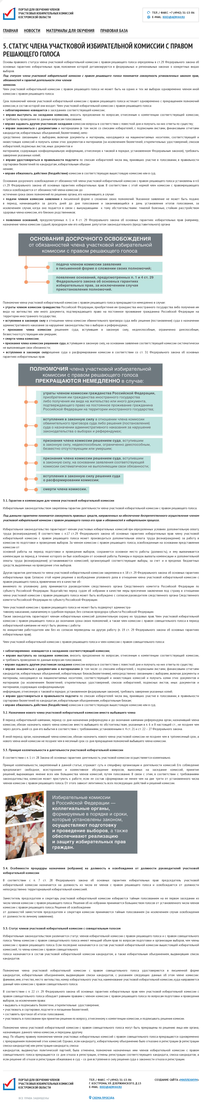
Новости (32, 30)
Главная (10, 30)
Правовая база (114, 30)
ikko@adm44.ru (174, 17)
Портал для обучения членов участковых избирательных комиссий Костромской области (45, 13)
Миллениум (189, 1080)
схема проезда (103, 1098)
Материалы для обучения (70, 30)
